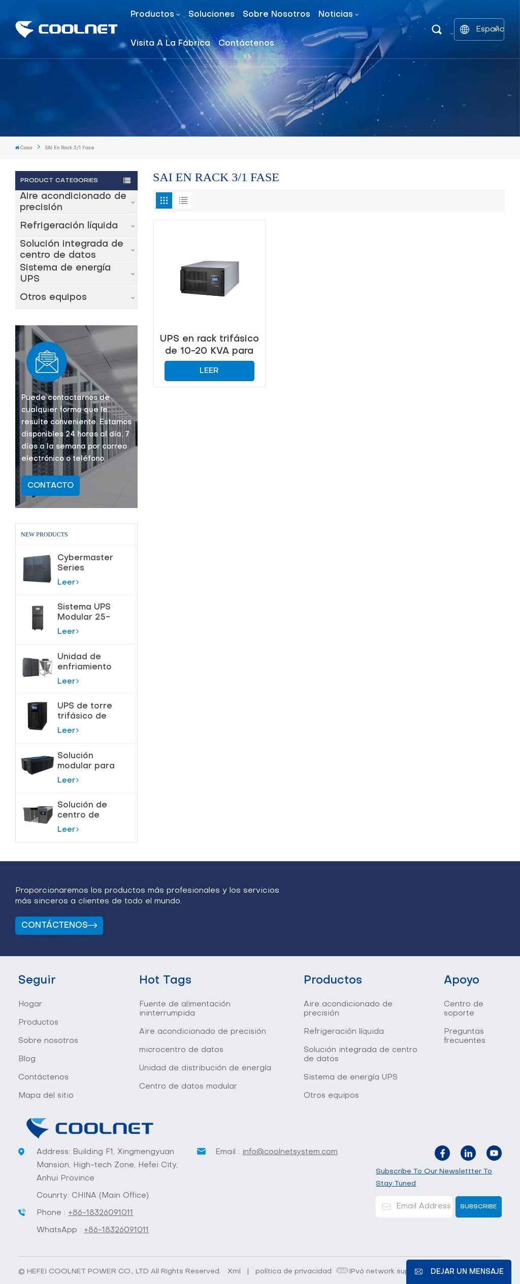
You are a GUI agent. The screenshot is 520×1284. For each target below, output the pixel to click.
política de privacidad (293, 1271)
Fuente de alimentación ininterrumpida (185, 1009)
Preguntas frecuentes (464, 1036)
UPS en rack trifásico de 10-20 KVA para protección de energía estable (209, 345)
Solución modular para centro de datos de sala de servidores (86, 761)
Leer (68, 582)
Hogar (30, 1004)
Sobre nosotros (276, 15)
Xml (234, 1271)
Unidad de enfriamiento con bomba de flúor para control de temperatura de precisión (88, 662)
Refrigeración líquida (69, 226)
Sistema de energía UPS (65, 274)
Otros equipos (53, 297)
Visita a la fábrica (170, 44)
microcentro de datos (181, 1050)
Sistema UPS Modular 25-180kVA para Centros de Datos (84, 613)
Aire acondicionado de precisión (73, 202)
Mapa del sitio (46, 1095)
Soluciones (211, 15)
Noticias (335, 15)
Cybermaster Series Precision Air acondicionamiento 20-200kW (94, 563)
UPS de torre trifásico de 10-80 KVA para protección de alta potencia (87, 712)
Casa (23, 147)
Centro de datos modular (188, 1086)
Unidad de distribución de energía (205, 1068)
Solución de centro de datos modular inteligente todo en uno (88, 811)
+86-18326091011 (100, 1213)
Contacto (50, 485)
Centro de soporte (463, 1009)
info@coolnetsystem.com (290, 1152)
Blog (27, 1059)
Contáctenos (246, 44)
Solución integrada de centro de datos (71, 250)
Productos (152, 15)
